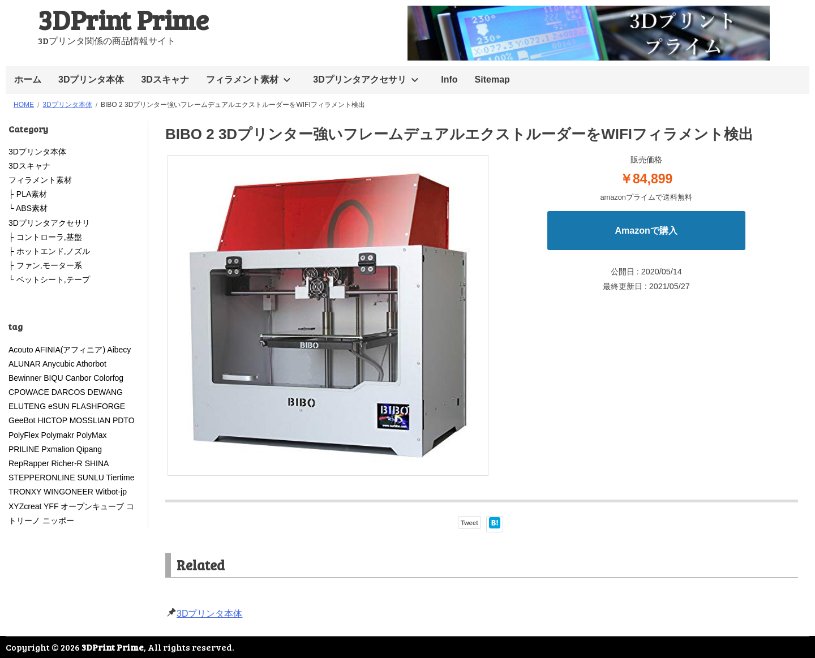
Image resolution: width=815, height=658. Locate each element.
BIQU (53, 377)
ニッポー (58, 520)
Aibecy (119, 349)
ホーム (27, 79)
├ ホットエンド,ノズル (49, 251)
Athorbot (91, 363)
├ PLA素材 (27, 194)
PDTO (124, 420)
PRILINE (23, 449)
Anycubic (58, 363)
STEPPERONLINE (41, 477)
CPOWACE (28, 392)
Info (449, 79)
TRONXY (24, 491)
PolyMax (91, 435)
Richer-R (67, 463)
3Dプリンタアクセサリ (359, 79)
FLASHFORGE (102, 406)
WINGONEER (68, 491)
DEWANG (105, 392)
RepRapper (28, 463)
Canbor (78, 377)
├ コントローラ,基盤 (45, 237)
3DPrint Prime (123, 19)
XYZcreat (24, 506)
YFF (51, 506)
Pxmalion (57, 449)
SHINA (97, 463)
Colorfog (108, 377)
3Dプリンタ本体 (91, 79)
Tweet (469, 522)
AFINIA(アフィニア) (70, 349)
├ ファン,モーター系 (45, 265)
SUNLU (90, 477)
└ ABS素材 (28, 208)
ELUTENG (27, 406)
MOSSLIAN (90, 420)
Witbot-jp (111, 491)
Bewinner (24, 377)
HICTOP (52, 420)
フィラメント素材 (242, 79)
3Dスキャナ (164, 79)
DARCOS (68, 392)
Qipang (89, 449)
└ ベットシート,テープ (49, 279)
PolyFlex (23, 435)
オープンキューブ (92, 506)
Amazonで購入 (646, 230)
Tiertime (120, 477)
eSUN (58, 406)
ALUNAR (24, 363)
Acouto (20, 349)
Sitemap (492, 79)
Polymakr (57, 435)
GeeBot (21, 420)
